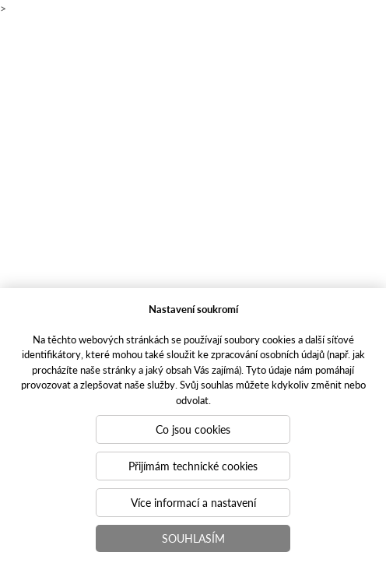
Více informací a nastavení (193, 502)
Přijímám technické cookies (193, 465)
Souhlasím (193, 538)
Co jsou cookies (193, 429)
